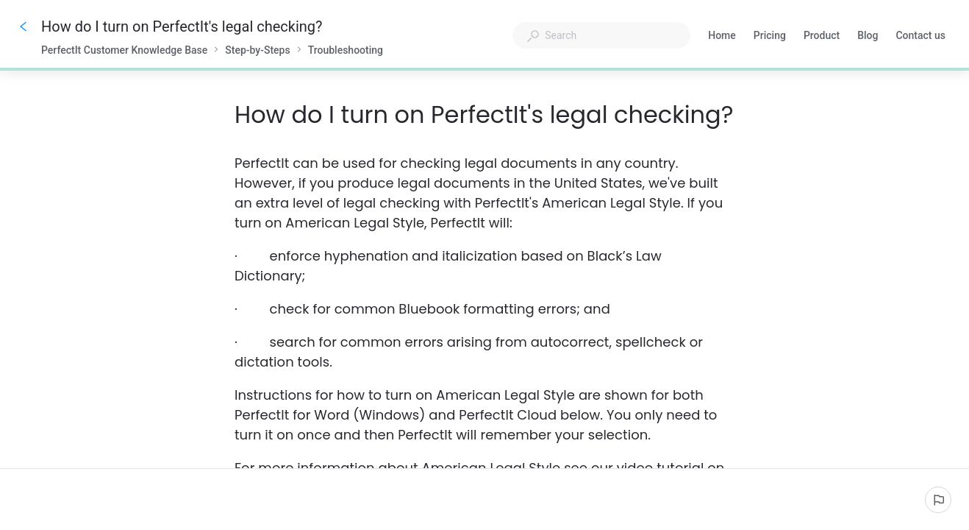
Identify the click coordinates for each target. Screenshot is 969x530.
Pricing (770, 36)
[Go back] (23, 26)
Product (822, 36)
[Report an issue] (938, 500)
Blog (867, 36)
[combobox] (601, 35)
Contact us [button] (920, 35)
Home (722, 36)
